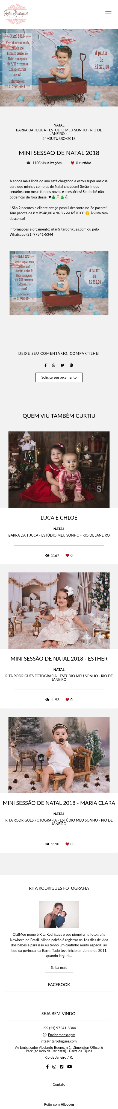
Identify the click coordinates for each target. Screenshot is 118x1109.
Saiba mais (59, 967)
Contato (59, 1084)
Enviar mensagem (61, 1035)
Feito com (59, 1104)
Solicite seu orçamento (58, 377)
